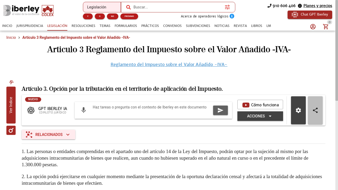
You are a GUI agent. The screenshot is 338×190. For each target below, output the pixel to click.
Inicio (11, 37)
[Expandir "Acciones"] (260, 116)
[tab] (7, 26)
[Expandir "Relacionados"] (48, 134)
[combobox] (177, 7)
